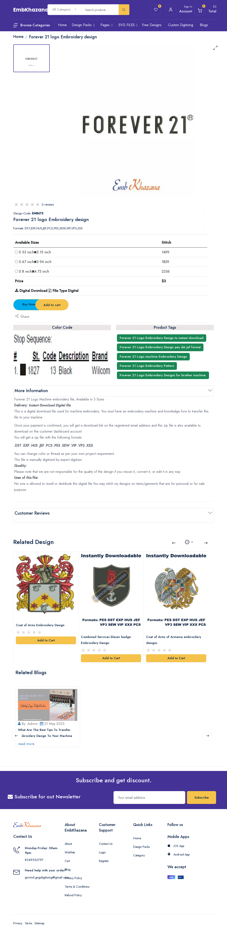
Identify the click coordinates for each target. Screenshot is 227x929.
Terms (28, 916)
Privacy (17, 916)
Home (137, 831)
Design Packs (141, 840)
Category (139, 848)
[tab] (31, 58)
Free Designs (151, 24)
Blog (67, 862)
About (68, 837)
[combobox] (64, 9)
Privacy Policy (73, 871)
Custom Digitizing (180, 24)
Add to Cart (46, 634)
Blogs (204, 24)
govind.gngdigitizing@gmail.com (47, 870)
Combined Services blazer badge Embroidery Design (107, 634)
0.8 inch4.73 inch (34, 271)
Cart (67, 854)
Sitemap (39, 916)
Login (102, 845)
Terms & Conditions (77, 879)
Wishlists (70, 845)
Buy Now (37, 304)
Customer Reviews (32, 513)
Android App (178, 847)
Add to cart (88, 305)
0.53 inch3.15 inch (35, 252)
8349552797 (34, 852)
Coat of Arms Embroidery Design (41, 619)
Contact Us (105, 837)
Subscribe (201, 790)
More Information (31, 391)
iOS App (175, 839)
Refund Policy (73, 888)
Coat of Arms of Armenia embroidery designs (174, 634)
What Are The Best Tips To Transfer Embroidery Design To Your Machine (46, 725)
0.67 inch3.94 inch (35, 261)
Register (104, 854)
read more (27, 736)
